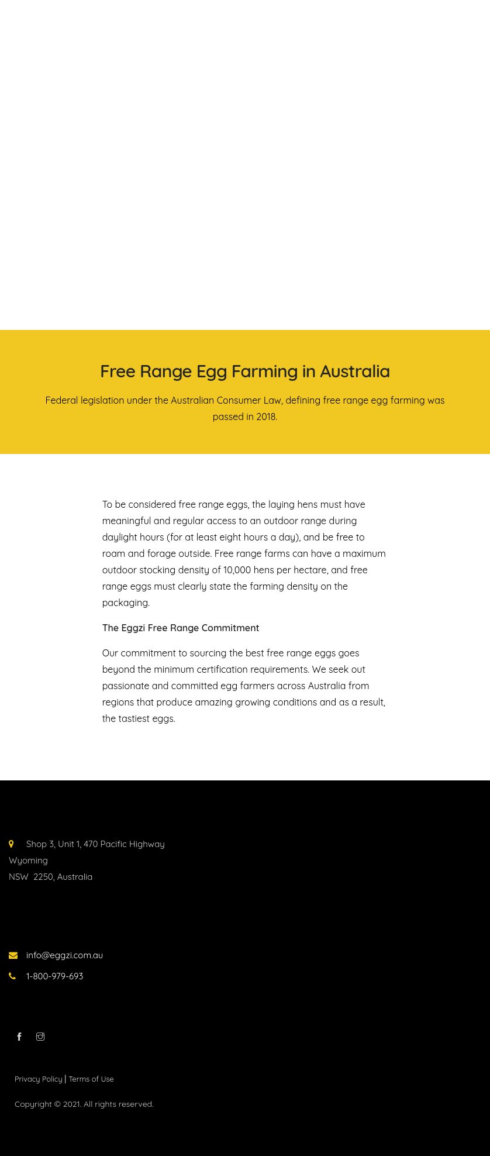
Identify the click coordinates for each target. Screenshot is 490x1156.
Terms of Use (90, 1078)
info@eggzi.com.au (64, 955)
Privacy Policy (39, 1078)
